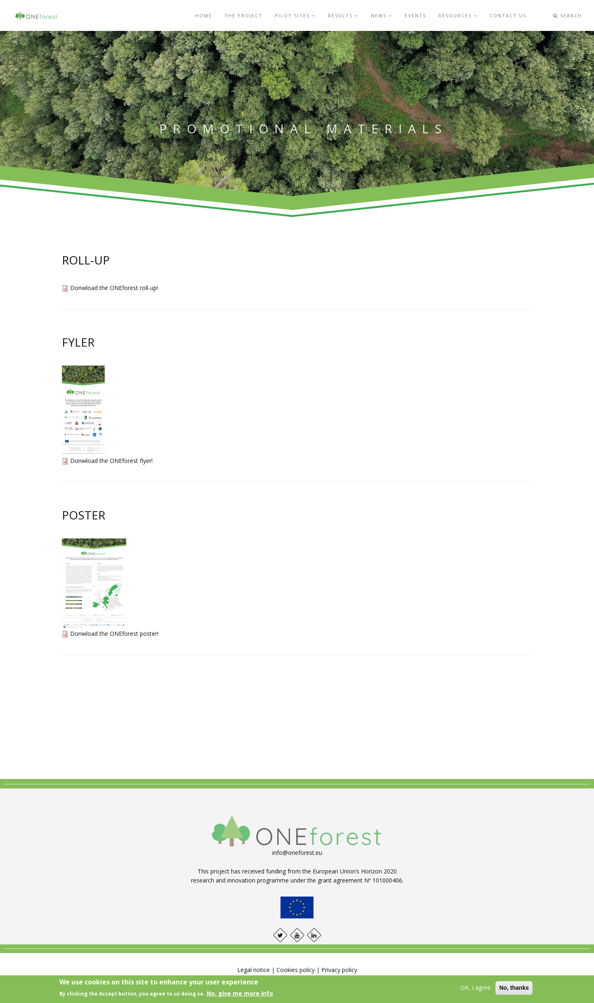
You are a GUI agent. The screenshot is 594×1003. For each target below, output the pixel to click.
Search (567, 15)
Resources (457, 15)
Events (415, 15)
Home (203, 15)
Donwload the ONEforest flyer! (111, 461)
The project (243, 15)
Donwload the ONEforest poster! (114, 633)
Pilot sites (295, 15)
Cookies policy (295, 970)
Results (343, 15)
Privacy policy (339, 970)
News (381, 15)
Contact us (508, 15)
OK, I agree (475, 987)
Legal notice (253, 970)
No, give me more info (240, 993)
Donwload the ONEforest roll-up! (114, 288)
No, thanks (514, 987)
